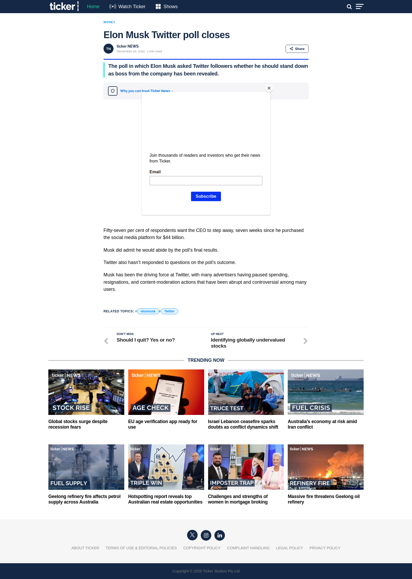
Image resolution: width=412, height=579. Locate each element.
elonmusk (148, 311)
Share (297, 49)
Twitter (169, 311)
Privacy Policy (325, 548)
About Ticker (85, 548)
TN (108, 49)
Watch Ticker (131, 6)
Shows (170, 6)
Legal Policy (289, 548)
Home (93, 6)
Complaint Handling (248, 548)
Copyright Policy (202, 548)
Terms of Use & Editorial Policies (141, 548)
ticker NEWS (127, 46)
